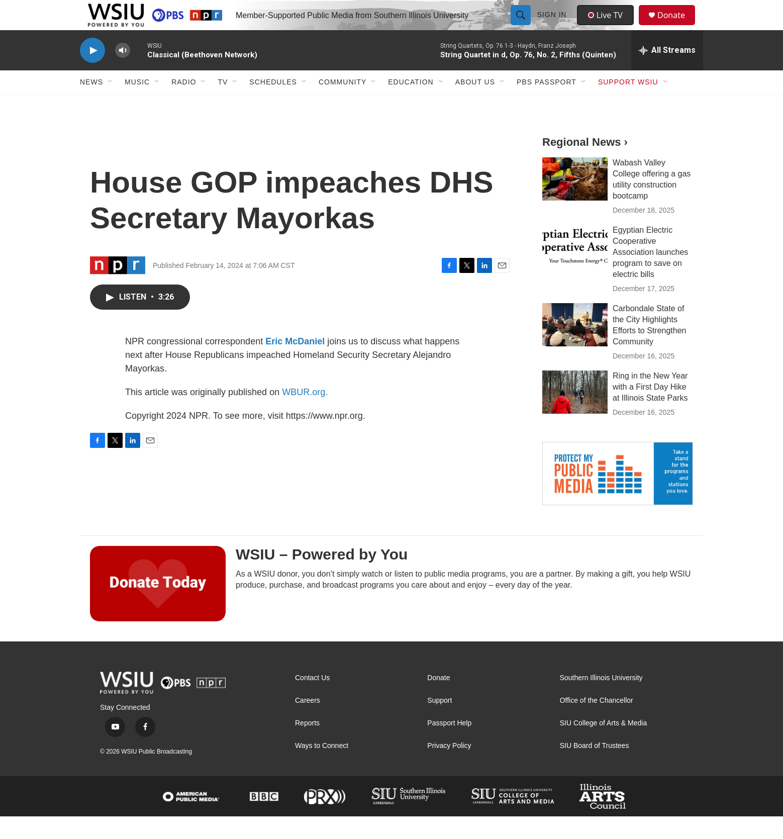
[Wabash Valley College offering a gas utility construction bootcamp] (575, 201)
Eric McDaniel (295, 364)
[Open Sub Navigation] (111, 105)
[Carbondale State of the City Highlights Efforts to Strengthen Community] (575, 347)
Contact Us (312, 700)
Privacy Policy (449, 768)
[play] (92, 73)
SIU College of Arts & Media (603, 746)
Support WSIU (628, 105)
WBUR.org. (305, 415)
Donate (677, 26)
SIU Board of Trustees (594, 768)
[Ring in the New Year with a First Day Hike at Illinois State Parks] (575, 414)
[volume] (122, 73)
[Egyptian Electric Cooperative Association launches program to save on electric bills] (575, 269)
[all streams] (667, 73)
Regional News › (585, 164)
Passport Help (449, 746)
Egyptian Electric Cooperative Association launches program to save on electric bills (650, 274)
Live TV (608, 26)
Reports (307, 746)
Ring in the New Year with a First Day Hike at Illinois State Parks (650, 409)
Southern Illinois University (601, 700)
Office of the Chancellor (596, 723)
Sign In (553, 26)
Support (439, 723)
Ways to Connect (321, 768)
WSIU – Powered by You (322, 577)
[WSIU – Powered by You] (158, 606)
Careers (307, 723)
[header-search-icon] (522, 26)
